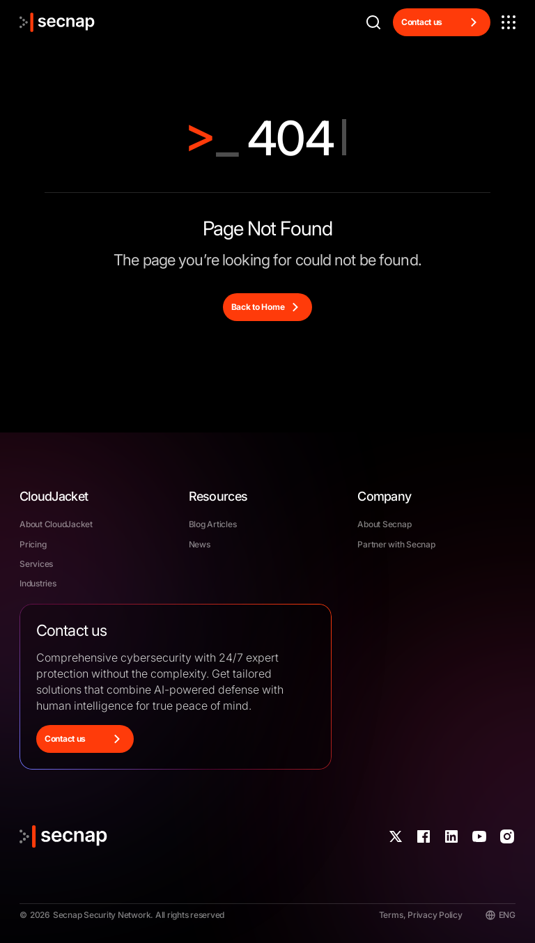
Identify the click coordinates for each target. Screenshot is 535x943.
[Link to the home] (57, 22)
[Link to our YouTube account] (479, 836)
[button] (508, 22)
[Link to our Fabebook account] (423, 836)
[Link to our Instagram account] (507, 836)
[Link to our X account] (395, 836)
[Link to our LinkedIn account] (451, 836)
